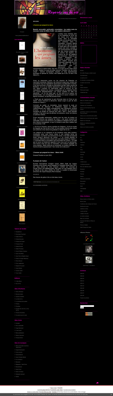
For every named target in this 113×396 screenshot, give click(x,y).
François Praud (19, 243)
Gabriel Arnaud (19, 246)
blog (84, 391)
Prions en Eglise (84, 224)
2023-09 (82, 288)
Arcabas (18, 323)
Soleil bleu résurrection (22, 126)
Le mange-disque (22, 77)
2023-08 (82, 290)
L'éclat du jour (83, 161)
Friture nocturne (84, 87)
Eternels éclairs (19, 294)
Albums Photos (85, 232)
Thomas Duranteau (20, 312)
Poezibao (18, 306)
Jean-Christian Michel (21, 357)
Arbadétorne (19, 231)
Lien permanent (48, 181)
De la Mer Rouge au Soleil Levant (88, 73)
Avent (81, 85)
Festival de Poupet (20, 241)
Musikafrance (19, 366)
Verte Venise (22, 65)
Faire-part (88, 120)
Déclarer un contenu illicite (33, 391)
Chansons (82, 142)
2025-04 (82, 276)
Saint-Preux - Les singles (89, 254)
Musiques (82, 169)
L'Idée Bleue (19, 281)
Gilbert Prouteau (19, 248)
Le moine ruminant (84, 216)
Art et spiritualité (19, 325)
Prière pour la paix (84, 90)
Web (81, 191)
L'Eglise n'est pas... (84, 213)
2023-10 (82, 285)
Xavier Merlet (19, 268)
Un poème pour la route (21, 315)
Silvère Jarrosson (20, 335)
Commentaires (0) (55, 181)
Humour (82, 154)
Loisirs (81, 159)
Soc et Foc (18, 283)
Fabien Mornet (19, 236)
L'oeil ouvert (18, 330)
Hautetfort (60, 387)
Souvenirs (82, 183)
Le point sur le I (83, 77)
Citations (82, 144)
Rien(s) (22, 90)
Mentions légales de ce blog (45, 391)
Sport (81, 186)
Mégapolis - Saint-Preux (21, 364)
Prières (82, 176)
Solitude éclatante (22, 199)
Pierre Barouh (19, 260)
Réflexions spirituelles (85, 178)
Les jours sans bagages (22, 114)
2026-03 (82, 273)
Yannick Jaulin (19, 270)
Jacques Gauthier (20, 296)
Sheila (17, 376)
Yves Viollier (19, 273)
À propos (22, 31)
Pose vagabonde (20, 263)
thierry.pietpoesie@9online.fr (22, 35)
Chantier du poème (89, 100)
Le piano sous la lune (85, 82)
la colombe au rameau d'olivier (87, 80)
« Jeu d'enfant (61, 18)
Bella (81, 100)
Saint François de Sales (85, 227)
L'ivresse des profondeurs (22, 187)
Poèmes (82, 173)
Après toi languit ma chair (22, 150)
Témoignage (83, 188)
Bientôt (82, 70)
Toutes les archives (84, 297)
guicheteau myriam (84, 111)
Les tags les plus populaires (70, 389)
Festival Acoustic (20, 239)
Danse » (75, 18)
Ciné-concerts (19, 352)
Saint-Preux (18, 369)
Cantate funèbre (22, 211)
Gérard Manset (19, 354)
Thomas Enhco (19, 337)
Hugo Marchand (19, 328)
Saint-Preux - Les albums (89, 265)
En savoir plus (84, 394)
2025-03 (82, 278)
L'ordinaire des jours (85, 164)
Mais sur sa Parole (84, 218)
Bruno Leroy (83, 201)
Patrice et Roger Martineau (22, 258)
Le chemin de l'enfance (22, 175)
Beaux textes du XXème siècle (87, 199)
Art (81, 137)
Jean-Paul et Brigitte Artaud (22, 256)
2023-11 (82, 283)
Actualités (82, 135)
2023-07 (82, 293)
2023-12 (82, 280)
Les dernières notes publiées (57, 389)
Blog (81, 139)
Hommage (82, 152)
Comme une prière (89, 127)
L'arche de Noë (83, 211)
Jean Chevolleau (20, 253)
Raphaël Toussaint (20, 265)
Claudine (82, 105)
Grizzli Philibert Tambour (21, 251)
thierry (81, 102)
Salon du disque (19, 371)
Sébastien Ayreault (20, 374)
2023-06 (82, 295)
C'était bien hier (83, 92)
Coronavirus (88, 102)
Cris (81, 147)
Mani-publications (20, 332)
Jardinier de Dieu (84, 208)
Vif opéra (22, 138)
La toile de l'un (19, 298)
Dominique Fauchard (21, 234)
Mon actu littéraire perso (85, 166)
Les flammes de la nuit (22, 162)
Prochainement (83, 75)
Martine (82, 118)
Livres (81, 157)
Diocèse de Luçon (84, 206)
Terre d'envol (22, 102)
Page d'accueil (69, 18)
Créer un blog (53, 387)
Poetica (17, 303)
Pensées (82, 171)
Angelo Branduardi (20, 349)
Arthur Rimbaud (19, 291)
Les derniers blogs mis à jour (43, 389)
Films (81, 149)
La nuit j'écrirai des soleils (91, 115)
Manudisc (18, 362)
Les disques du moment (88, 243)
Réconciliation (22, 223)
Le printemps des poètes (21, 301)
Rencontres (83, 181)
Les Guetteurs (19, 359)
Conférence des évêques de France (88, 203)
